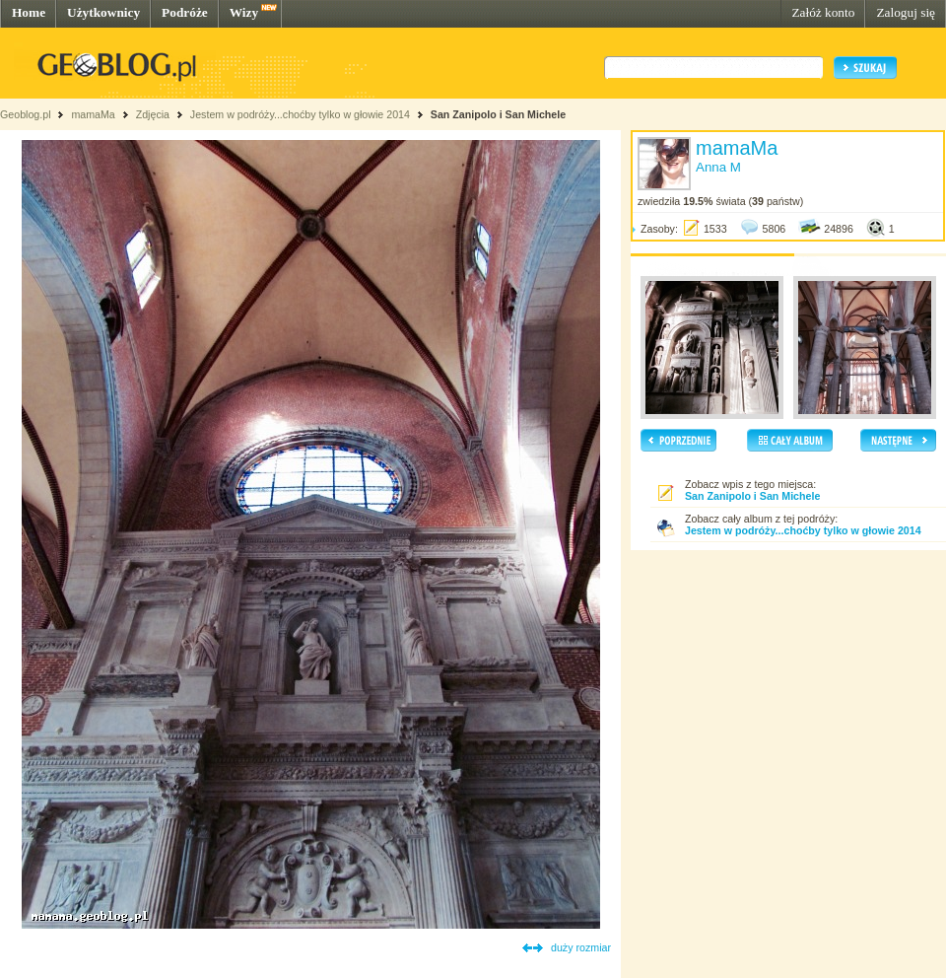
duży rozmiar (581, 947)
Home (28, 12)
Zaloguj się (905, 12)
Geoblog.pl (25, 114)
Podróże (185, 12)
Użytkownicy (103, 12)
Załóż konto (822, 12)
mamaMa (92, 114)
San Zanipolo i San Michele (498, 114)
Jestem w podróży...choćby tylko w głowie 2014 (300, 114)
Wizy (244, 12)
